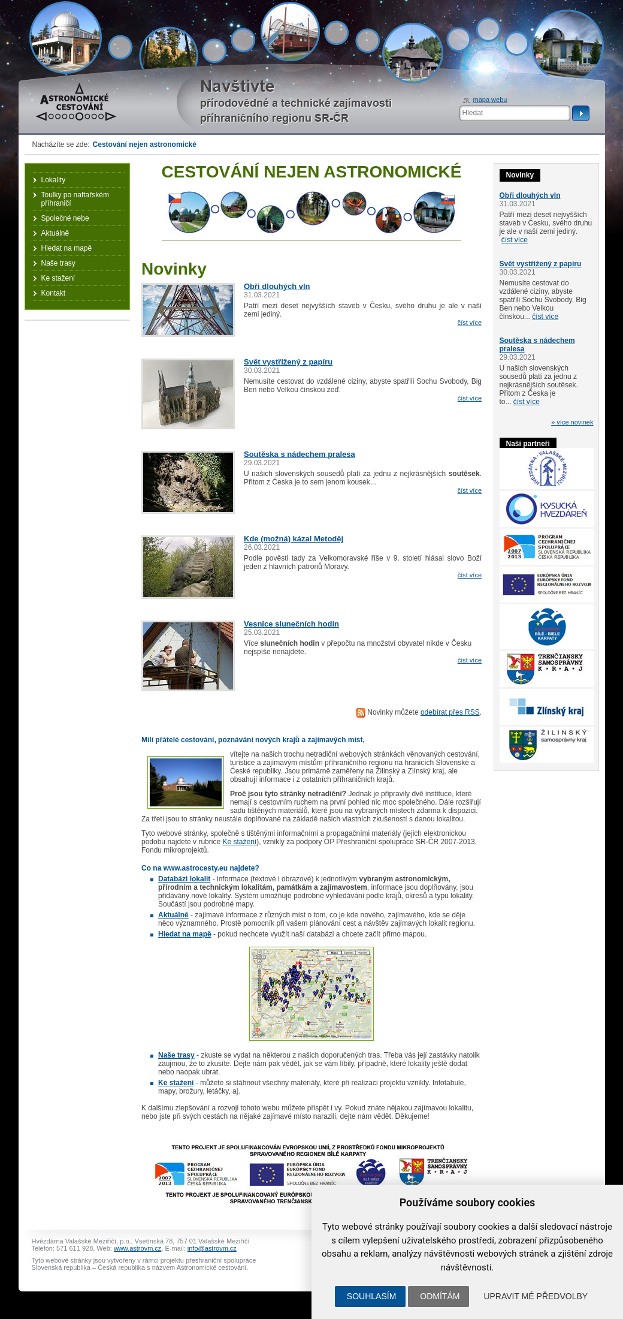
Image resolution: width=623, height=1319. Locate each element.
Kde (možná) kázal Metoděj (293, 538)
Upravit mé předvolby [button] (535, 1296)
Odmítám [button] (439, 1296)
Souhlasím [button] (371, 1296)
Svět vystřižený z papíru (288, 361)
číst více (470, 322)
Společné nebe (65, 218)
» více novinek (572, 422)
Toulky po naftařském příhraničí (75, 199)
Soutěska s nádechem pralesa (299, 454)
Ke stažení (239, 842)
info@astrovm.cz (212, 1248)
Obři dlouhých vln (277, 286)
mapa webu (490, 99)
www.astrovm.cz (137, 1248)
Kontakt (53, 293)
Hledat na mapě (66, 248)
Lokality (53, 180)
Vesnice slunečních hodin (291, 623)
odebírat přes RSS (450, 712)
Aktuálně (55, 233)
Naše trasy (58, 263)
